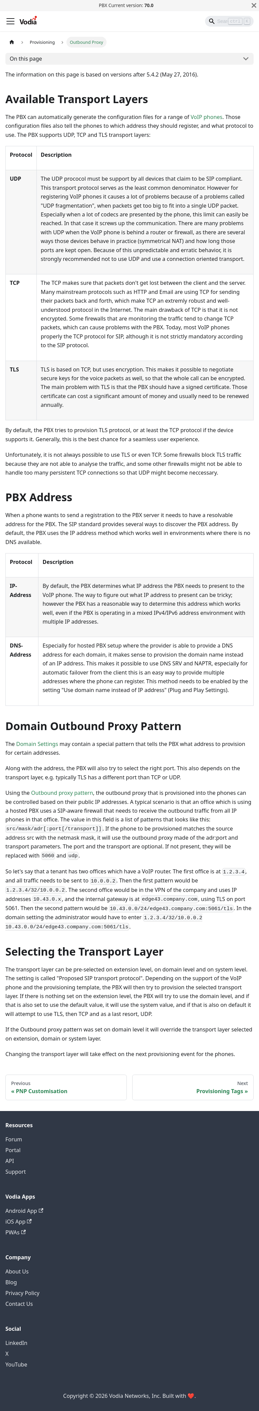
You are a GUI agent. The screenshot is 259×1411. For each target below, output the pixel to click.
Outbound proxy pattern (62, 793)
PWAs (15, 1232)
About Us (17, 1271)
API (9, 1161)
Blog (11, 1282)
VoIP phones (206, 117)
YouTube (16, 1364)
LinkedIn (16, 1343)
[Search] (229, 21)
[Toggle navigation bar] (10, 21)
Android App (24, 1210)
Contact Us (19, 1304)
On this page (26, 58)
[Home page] (11, 42)
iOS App (18, 1221)
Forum (13, 1139)
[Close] (254, 5)
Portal (13, 1150)
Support (15, 1171)
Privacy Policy (22, 1293)
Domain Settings (37, 744)
